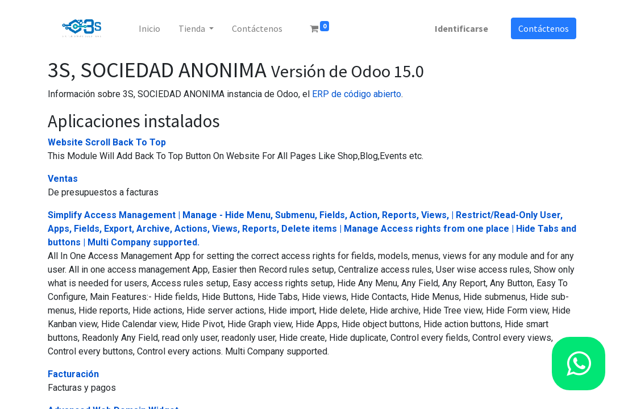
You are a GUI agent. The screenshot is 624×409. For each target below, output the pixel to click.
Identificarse (461, 28)
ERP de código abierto (356, 94)
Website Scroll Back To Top (107, 142)
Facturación (73, 374)
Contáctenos (543, 28)
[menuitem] (149, 28)
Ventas (63, 178)
